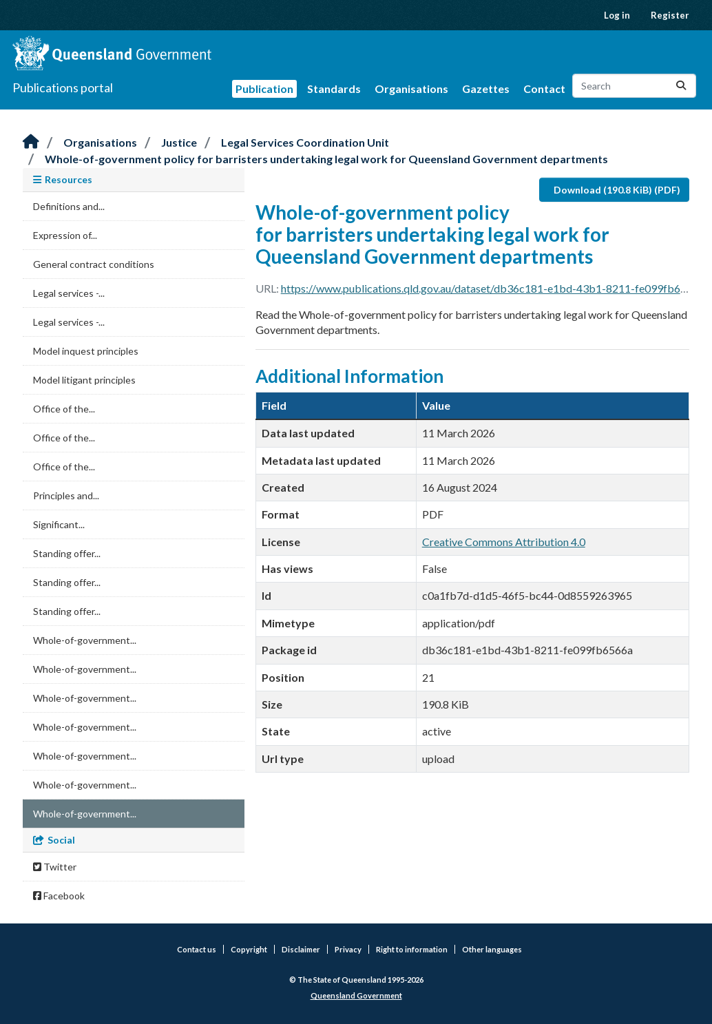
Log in (617, 15)
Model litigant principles (84, 380)
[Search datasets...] (634, 86)
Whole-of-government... (84, 640)
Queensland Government (356, 995)
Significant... (59, 524)
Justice (179, 142)
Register (670, 15)
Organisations (411, 88)
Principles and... (66, 495)
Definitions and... (69, 206)
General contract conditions (93, 264)
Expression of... (65, 235)
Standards (334, 88)
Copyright (249, 949)
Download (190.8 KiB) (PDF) (617, 190)
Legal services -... (69, 293)
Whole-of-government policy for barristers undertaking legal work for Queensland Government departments (326, 158)
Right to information (412, 949)
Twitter (54, 867)
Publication (264, 88)
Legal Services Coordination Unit (305, 142)
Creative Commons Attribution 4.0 (503, 541)
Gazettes (486, 88)
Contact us (196, 949)
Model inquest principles (85, 351)
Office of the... (64, 409)
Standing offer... (67, 553)
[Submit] (681, 86)
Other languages (492, 949)
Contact (544, 88)
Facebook (59, 895)
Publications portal (62, 87)
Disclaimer (301, 949)
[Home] (31, 142)
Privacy (348, 949)
